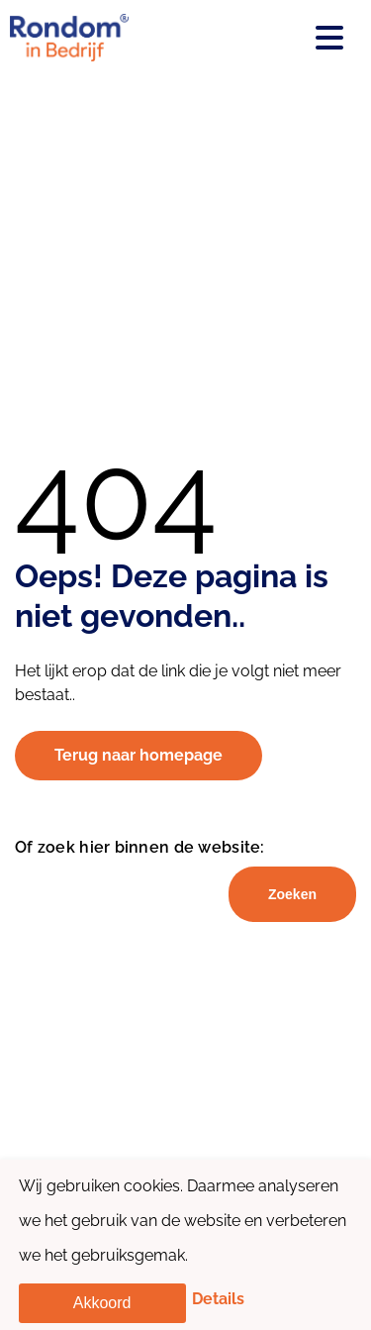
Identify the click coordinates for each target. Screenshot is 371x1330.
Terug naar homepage (138, 755)
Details (218, 1298)
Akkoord (102, 1302)
